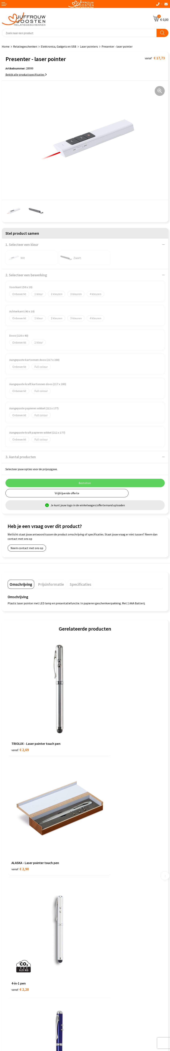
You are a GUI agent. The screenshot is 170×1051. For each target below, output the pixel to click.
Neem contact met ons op (27, 548)
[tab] (21, 584)
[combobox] (79, 33)
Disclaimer (8, 938)
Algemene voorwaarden (16, 921)
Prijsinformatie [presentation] (51, 584)
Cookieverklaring (12, 927)
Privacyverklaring (12, 932)
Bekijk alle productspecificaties (26, 74)
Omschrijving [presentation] (21, 584)
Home (5, 46)
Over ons (92, 859)
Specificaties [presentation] (80, 584)
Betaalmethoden (97, 876)
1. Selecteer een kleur (21, 244)
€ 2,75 (97, 817)
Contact (92, 854)
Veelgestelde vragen (99, 870)
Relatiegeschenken (25, 46)
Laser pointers (89, 46)
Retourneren (95, 882)
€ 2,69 (20, 723)
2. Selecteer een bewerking (26, 275)
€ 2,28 (20, 817)
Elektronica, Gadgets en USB (58, 46)
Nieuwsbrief (94, 865)
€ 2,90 (97, 723)
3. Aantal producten (20, 457)
